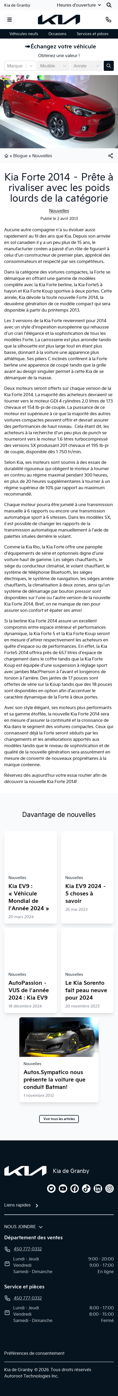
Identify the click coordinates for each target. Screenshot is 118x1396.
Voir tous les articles (59, 1119)
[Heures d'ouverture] (79, 5)
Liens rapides (17, 1205)
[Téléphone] (108, 19)
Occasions (57, 33)
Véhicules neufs (24, 33)
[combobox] (7, 66)
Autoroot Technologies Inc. (31, 1376)
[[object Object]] (110, 155)
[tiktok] (86, 1188)
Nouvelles (42, 156)
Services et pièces (92, 33)
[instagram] (109, 1188)
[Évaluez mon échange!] (109, 66)
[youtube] (63, 1188)
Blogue (20, 156)
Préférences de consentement (34, 1353)
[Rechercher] (109, 5)
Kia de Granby (17, 5)
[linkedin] (98, 1188)
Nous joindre (20, 1226)
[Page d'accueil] (25, 1171)
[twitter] (51, 1188)
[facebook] (74, 1188)
